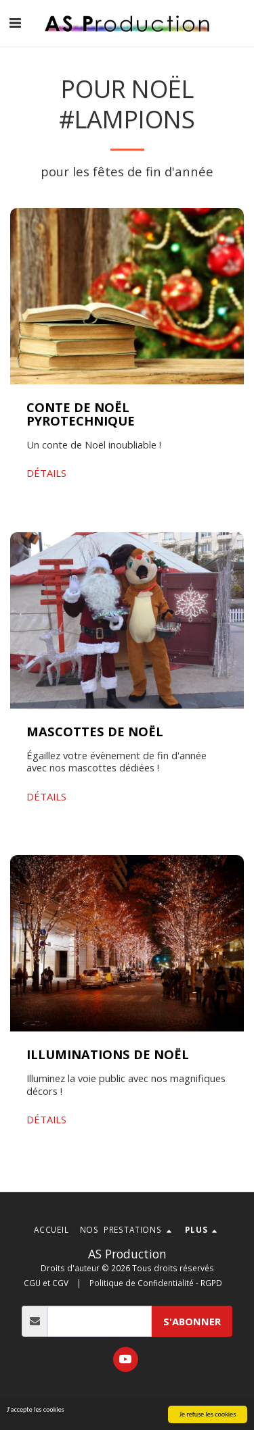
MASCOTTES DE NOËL (94, 731)
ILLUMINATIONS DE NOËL (107, 1054)
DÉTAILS (46, 473)
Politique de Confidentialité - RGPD (155, 1282)
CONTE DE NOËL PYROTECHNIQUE (80, 414)
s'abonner (192, 1321)
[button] (14, 22)
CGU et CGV (46, 1282)
